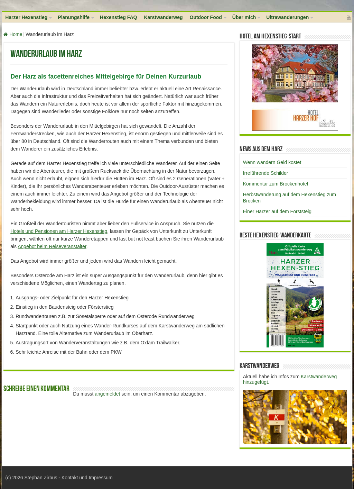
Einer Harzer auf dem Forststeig (277, 211)
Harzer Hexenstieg (26, 17)
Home (12, 34)
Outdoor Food (206, 17)
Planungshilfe (74, 17)
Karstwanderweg (163, 17)
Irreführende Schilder (265, 173)
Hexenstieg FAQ (118, 17)
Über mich (244, 17)
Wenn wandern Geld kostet (272, 162)
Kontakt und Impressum (87, 477)
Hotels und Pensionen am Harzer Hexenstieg (58, 231)
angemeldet (107, 394)
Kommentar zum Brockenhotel (275, 184)
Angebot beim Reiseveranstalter (52, 246)
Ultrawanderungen (287, 17)
